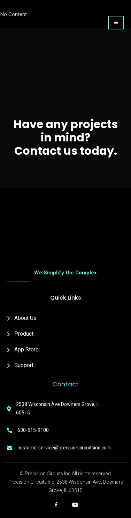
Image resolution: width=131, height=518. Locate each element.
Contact (65, 384)
